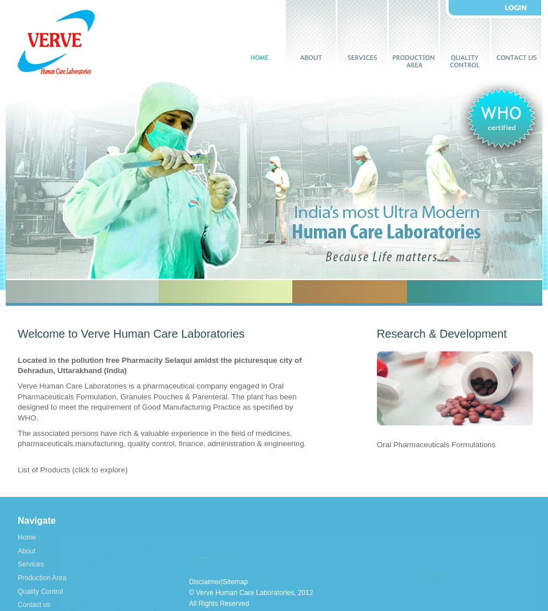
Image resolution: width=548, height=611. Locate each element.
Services (362, 33)
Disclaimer (205, 582)
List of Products (44, 470)
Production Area (413, 33)
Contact (516, 33)
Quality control (465, 33)
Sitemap (235, 582)
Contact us (34, 605)
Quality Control (40, 592)
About (310, 33)
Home (259, 33)
